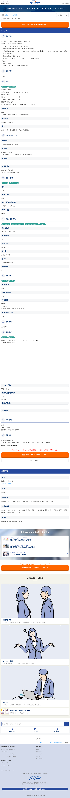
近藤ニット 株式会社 (11, 15)
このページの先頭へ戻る (35, 739)
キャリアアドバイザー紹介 (7, 754)
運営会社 (45, 773)
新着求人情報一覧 (40, 749)
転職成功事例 (7, 620)
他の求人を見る (7, 483)
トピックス (6, 702)
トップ (36, 742)
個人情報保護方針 (36, 773)
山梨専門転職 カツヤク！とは (8, 749)
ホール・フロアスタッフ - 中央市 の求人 (51, 742)
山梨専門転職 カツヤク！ (8, 747)
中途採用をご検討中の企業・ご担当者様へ (34, 789)
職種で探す (39, 751)
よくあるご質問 (8, 661)
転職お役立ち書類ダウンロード (20, 710)
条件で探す (39, 756)
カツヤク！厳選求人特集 (18, 554)
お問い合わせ (26, 773)
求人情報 (3, 3)
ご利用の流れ (4, 751)
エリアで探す (39, 754)
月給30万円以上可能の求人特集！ (21, 540)
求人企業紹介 (39, 758)
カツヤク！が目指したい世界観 (8, 756)
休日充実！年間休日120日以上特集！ (22, 547)
